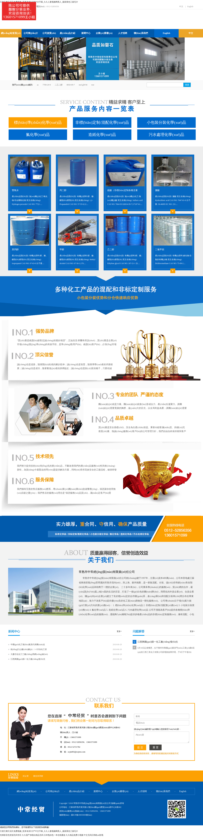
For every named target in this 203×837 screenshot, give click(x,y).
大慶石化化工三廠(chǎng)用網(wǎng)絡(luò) (29, 654)
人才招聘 (122, 33)
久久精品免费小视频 (74, 835)
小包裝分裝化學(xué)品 (166, 122)
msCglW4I (83, 85)
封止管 (26, 776)
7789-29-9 (47, 85)
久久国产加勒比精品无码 (32, 835)
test (92, 85)
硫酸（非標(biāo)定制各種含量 (122, 190)
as (37, 85)
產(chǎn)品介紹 (67, 33)
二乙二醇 (59, 85)
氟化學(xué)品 (38, 134)
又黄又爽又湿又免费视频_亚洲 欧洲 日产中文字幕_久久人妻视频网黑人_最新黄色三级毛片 (39, 2)
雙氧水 (15, 190)
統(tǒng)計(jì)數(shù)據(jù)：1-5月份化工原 (29, 649)
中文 (181, 6)
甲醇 (62, 249)
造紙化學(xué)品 (102, 134)
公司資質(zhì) (49, 33)
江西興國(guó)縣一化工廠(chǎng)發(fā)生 (28, 659)
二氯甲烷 (159, 249)
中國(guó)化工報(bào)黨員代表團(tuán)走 (28, 644)
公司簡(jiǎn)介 (31, 33)
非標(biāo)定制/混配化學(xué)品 (102, 122)
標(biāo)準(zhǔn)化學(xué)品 (38, 122)
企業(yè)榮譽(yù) (104, 33)
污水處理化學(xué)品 (166, 134)
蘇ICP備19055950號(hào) (81, 815)
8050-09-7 (71, 85)
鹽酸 (157, 190)
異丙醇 (15, 249)
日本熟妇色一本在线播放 (54, 835)
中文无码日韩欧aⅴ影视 (93, 835)
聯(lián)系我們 (141, 33)
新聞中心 (85, 33)
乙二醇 (110, 249)
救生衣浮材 (38, 776)
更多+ (119, 631)
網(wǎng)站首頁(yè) (11, 33)
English (190, 6)
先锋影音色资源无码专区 (10, 835)
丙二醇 (63, 190)
